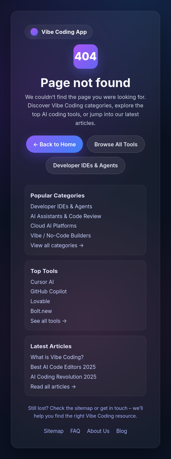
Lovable (40, 301)
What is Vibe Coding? (57, 357)
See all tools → (48, 321)
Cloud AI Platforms (53, 226)
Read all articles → (53, 386)
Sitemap (54, 431)
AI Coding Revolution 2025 (63, 377)
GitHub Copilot (48, 291)
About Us (98, 431)
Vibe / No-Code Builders (60, 235)
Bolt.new (41, 311)
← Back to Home (54, 144)
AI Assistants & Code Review (65, 216)
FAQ (75, 431)
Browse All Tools (116, 144)
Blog (121, 431)
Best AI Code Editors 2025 (63, 367)
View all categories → (57, 245)
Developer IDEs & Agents (85, 165)
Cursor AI (42, 282)
